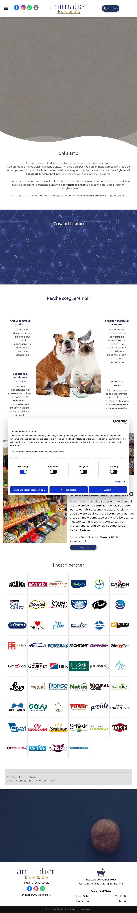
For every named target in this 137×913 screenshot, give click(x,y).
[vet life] (38, 748)
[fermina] (99, 625)
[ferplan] (120, 625)
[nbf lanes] (17, 707)
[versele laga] (17, 748)
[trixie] (120, 728)
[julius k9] (99, 666)
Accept (107, 490)
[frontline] (79, 646)
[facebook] (16, 8)
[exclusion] (79, 625)
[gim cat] (120, 646)
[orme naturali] (58, 707)
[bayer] (99, 584)
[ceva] (120, 605)
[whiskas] (58, 748)
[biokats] (79, 584)
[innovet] (79, 666)
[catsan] (79, 605)
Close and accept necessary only (29, 490)
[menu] (5, 8)
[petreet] (79, 707)
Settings (118, 482)
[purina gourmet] (38, 666)
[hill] (58, 666)
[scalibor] (58, 728)
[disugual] (38, 625)
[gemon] (99, 646)
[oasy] (38, 707)
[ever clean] (58, 625)
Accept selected (68, 490)
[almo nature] (58, 584)
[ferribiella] (17, 646)
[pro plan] (120, 707)
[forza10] (58, 646)
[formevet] (38, 646)
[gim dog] (17, 666)
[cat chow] (17, 605)
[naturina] (120, 687)
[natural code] (99, 687)
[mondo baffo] (38, 687)
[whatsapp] (29, 8)
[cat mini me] (58, 605)
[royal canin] (38, 728)
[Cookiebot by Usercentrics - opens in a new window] (115, 422)
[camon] (120, 584)
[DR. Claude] (17, 625)
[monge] (58, 687)
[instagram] (23, 8)
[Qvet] (17, 728)
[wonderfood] (79, 748)
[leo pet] (120, 666)
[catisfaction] (38, 605)
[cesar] (99, 605)
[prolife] (99, 707)
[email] (36, 8)
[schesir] (79, 728)
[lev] (17, 687)
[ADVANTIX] (38, 584)
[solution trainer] (99, 728)
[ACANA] (17, 584)
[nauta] (79, 687)
